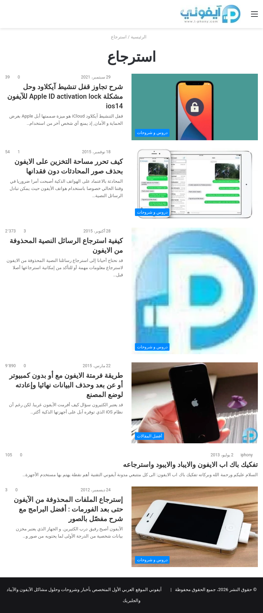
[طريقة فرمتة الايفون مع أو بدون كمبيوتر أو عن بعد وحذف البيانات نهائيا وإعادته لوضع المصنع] (195, 402)
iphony (247, 455)
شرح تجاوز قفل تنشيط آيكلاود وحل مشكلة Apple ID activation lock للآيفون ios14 (65, 96)
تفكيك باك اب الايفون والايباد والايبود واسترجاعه (190, 464)
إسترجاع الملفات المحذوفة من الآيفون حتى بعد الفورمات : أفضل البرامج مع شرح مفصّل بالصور (68, 509)
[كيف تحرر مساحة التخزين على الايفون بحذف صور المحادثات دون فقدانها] (195, 184)
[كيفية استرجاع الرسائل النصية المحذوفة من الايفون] (195, 291)
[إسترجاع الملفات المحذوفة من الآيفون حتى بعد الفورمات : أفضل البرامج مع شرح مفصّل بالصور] (195, 526)
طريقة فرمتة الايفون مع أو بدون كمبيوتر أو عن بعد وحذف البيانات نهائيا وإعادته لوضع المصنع (66, 385)
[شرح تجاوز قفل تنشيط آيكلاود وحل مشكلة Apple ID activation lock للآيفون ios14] (195, 107)
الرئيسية (141, 36)
